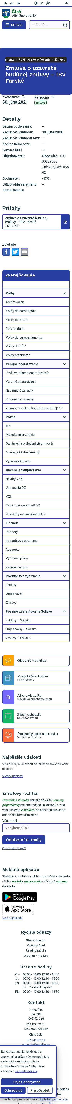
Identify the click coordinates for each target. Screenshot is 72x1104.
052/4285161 (36, 1025)
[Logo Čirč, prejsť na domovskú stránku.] (36, 13)
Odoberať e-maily (24, 824)
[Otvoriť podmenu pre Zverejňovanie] (64, 270)
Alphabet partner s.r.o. (54, 1084)
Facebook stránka (36, 1033)
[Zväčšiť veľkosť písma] (48, 3)
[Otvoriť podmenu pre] (64, 278)
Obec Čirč (47, 1089)
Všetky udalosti (12, 761)
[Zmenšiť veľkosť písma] (42, 3)
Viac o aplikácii (12, 902)
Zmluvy (40, 87)
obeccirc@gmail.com (36, 1029)
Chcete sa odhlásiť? (14, 832)
